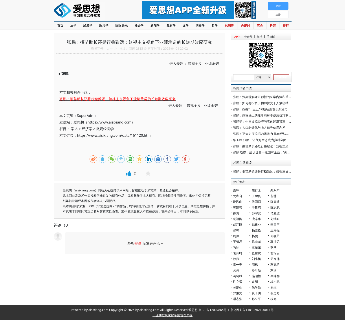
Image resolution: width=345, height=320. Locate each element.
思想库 (229, 25)
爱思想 (89, 11)
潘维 (273, 287)
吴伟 (236, 270)
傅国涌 (256, 202)
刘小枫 (256, 259)
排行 (286, 25)
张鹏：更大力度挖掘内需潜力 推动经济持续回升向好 (269, 134)
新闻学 (155, 25)
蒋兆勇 (275, 264)
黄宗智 (237, 207)
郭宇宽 (256, 213)
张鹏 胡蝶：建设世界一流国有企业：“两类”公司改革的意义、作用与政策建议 (285, 152)
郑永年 (275, 190)
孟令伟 (275, 259)
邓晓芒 (275, 236)
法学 (73, 25)
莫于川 (256, 293)
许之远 (237, 282)
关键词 (245, 25)
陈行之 (256, 190)
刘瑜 (273, 270)
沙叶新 (256, 270)
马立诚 (275, 213)
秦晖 (236, 190)
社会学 (139, 25)
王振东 (256, 247)
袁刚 (255, 282)
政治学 (103, 25)
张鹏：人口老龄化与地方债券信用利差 (259, 127)
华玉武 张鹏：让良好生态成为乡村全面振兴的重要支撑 (270, 140)
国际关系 (121, 25)
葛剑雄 (237, 276)
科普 (273, 25)
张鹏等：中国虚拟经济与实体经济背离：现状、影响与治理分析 (276, 121)
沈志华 (256, 219)
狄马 (273, 247)
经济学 (87, 25)
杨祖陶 (237, 219)
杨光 (273, 299)
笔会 (260, 25)
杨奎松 (256, 230)
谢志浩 (237, 299)
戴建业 (256, 224)
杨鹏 (255, 236)
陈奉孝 (256, 242)
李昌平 (275, 224)
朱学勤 (256, 287)
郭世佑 (275, 242)
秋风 (236, 259)
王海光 (275, 230)
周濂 (236, 236)
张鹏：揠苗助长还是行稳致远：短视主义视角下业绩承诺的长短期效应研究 (284, 146)
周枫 (255, 264)
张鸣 (236, 230)
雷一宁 (237, 264)
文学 (186, 25)
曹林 (273, 196)
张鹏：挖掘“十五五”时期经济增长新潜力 (260, 109)
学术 (74, 128)
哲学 (215, 25)
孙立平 (256, 299)
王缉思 (237, 242)
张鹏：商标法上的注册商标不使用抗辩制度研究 (265, 115)
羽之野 (275, 293)
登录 (137, 243)
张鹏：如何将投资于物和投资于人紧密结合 (262, 103)
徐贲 (236, 213)
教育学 (171, 25)
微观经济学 (105, 128)
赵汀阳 (237, 224)
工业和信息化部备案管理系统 (172, 315)
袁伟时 (237, 253)
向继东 (275, 219)
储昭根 (256, 276)
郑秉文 (237, 293)
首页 (60, 25)
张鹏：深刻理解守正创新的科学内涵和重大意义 (265, 97)
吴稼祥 (275, 276)
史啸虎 (256, 253)
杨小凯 (275, 282)
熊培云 (275, 253)
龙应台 (237, 196)
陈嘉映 (275, 202)
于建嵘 (256, 207)
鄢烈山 (237, 202)
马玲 (236, 247)
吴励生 (237, 287)
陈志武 (275, 207)
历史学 (200, 25)
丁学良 (256, 196)
